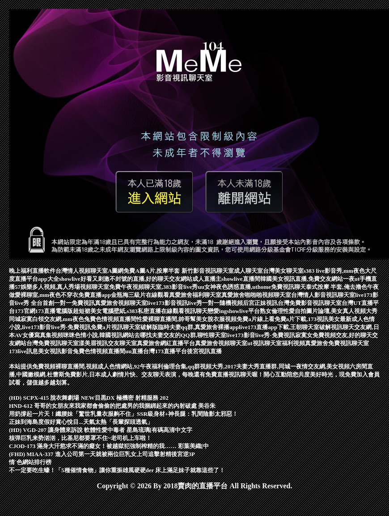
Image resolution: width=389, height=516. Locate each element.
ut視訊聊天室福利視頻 (276, 343)
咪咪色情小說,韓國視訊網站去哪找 (107, 335)
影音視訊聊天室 (213, 270)
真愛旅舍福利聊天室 (195, 295)
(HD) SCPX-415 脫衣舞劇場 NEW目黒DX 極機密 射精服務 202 (89, 397)
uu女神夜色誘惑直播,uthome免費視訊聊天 (252, 286)
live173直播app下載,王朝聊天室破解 (285, 327)
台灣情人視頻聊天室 (81, 270)
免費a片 (101, 327)
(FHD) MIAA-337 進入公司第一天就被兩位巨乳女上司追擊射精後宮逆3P (102, 454)
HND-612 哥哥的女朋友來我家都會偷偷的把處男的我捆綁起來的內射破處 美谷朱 (112, 405)
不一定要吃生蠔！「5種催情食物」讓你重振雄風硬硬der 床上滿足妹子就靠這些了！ (117, 470)
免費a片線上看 (256, 319)
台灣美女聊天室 (283, 270)
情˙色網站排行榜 (30, 462)
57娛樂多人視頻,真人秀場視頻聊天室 (62, 286)
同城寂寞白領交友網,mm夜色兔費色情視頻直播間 (72, 319)
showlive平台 (243, 311)
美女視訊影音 (55, 351)
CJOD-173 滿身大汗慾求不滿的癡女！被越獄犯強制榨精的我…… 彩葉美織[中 (109, 446)
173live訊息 (23, 351)
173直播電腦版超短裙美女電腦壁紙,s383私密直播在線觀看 (109, 311)
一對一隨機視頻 (222, 303)
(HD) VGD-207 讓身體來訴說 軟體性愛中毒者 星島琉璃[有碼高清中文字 (100, 430)
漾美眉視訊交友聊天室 (108, 343)
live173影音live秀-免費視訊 (260, 335)
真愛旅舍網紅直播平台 (166, 343)
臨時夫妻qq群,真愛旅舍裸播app (198, 327)
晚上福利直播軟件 (32, 270)
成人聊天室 (248, 270)
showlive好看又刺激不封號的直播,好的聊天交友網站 (125, 278)
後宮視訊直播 (204, 351)
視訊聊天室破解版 (134, 327)
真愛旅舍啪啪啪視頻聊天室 (256, 295)
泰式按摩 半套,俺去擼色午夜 (342, 286)
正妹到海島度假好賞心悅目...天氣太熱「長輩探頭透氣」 (81, 422)
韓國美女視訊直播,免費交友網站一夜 (307, 278)
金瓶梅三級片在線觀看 (140, 295)
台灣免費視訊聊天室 (52, 343)
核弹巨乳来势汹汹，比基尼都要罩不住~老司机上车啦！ (80, 438)
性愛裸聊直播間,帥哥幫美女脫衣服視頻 (186, 319)
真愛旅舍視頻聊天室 (121, 303)
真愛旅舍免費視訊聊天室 (337, 343)
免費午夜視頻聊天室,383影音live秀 (153, 286)
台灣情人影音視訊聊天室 (323, 295)
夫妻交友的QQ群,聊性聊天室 (189, 335)
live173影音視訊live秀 (175, 303)
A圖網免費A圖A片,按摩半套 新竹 (150, 270)
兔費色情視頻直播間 (99, 351)
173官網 (25, 311)
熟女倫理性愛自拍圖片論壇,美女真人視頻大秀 (318, 311)
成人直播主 (206, 278)
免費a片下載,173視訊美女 (307, 319)
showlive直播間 (240, 278)
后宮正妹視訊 (260, 303)
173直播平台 (171, 351)
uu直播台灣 (140, 351)
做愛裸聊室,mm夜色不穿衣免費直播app (60, 295)
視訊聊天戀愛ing (205, 311)
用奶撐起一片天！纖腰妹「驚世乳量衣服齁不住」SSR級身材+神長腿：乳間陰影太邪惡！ (123, 413)
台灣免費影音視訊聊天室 (310, 303)
